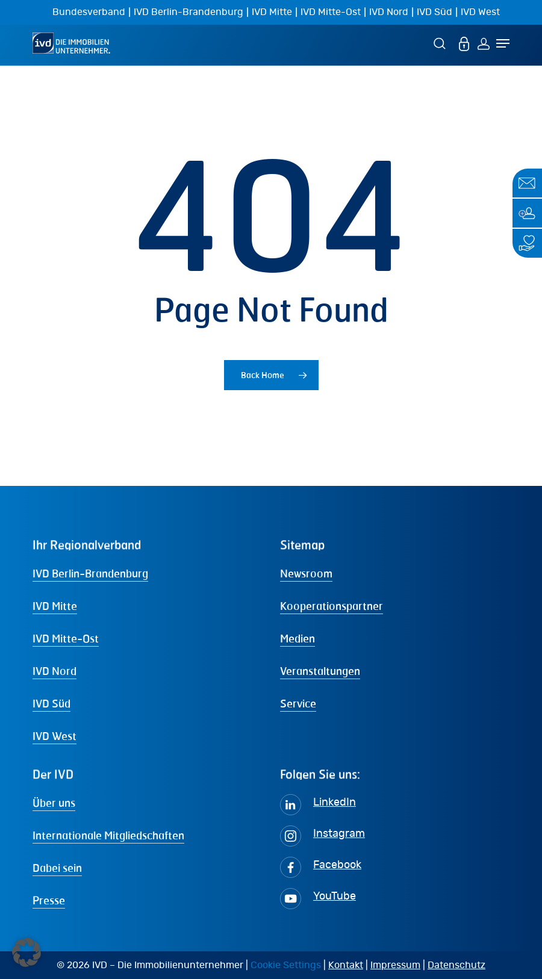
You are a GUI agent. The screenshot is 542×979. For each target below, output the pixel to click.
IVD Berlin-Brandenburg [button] (90, 573)
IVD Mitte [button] (55, 605)
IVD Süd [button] (51, 703)
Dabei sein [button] (57, 867)
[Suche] (441, 43)
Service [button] (298, 703)
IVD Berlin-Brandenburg (188, 12)
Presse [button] (49, 900)
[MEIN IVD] (464, 43)
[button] (26, 952)
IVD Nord (388, 12)
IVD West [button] (54, 735)
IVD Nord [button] (54, 670)
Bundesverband (88, 12)
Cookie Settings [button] (286, 965)
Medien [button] (297, 638)
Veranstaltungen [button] (320, 670)
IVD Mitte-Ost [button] (66, 638)
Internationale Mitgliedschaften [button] (108, 835)
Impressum (395, 965)
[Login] (483, 43)
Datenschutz (456, 965)
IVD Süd (434, 12)
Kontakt (345, 965)
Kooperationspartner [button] (331, 605)
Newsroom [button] (306, 573)
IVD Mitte (272, 12)
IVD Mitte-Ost (331, 12)
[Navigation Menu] (502, 43)
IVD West (480, 12)
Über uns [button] (54, 802)
